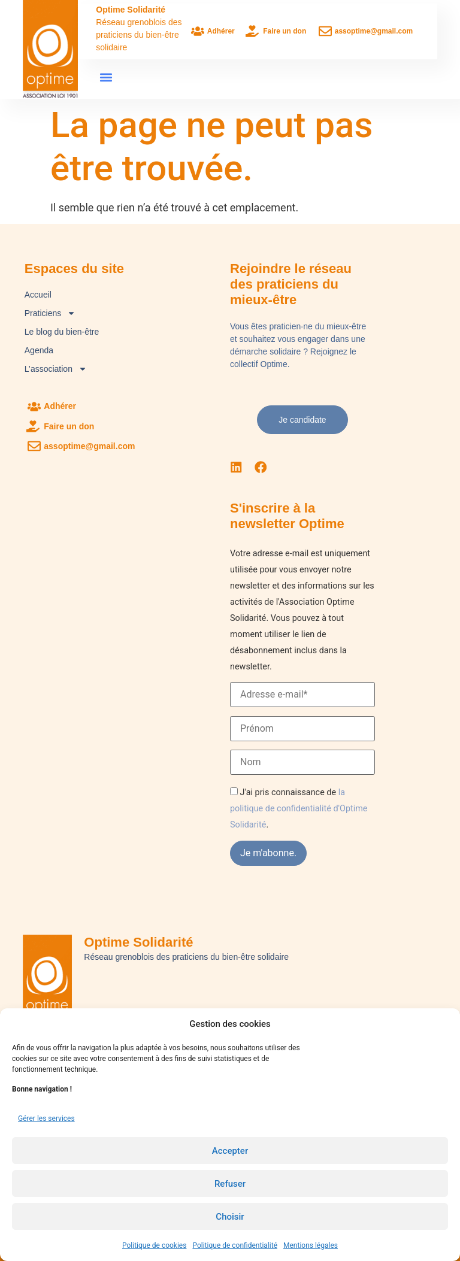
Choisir (230, 1216)
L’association (56, 369)
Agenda (39, 350)
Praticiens (50, 313)
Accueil (38, 294)
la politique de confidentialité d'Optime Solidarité (299, 807)
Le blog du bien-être (62, 332)
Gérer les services (46, 1118)
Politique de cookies (154, 1245)
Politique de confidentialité (234, 1245)
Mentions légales (310, 1245)
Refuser (230, 1183)
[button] (106, 77)
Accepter (230, 1150)
